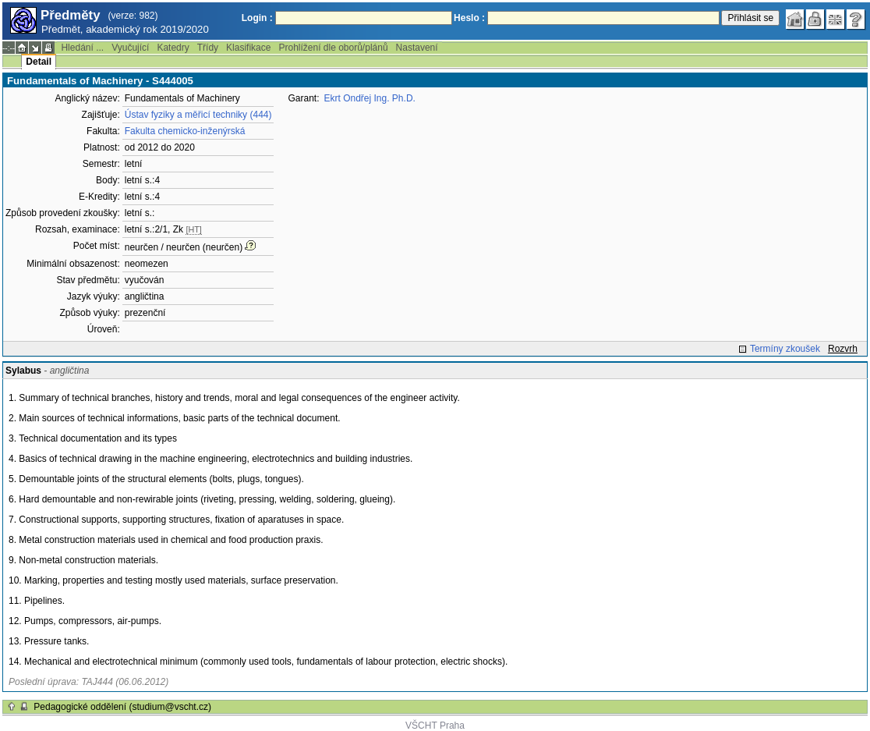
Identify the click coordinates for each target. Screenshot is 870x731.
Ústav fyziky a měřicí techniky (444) (198, 114)
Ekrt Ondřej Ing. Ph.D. (370, 98)
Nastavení (417, 47)
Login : (257, 17)
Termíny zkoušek (785, 348)
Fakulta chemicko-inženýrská (185, 131)
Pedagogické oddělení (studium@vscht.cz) (122, 706)
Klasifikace (248, 47)
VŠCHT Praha (435, 725)
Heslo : (469, 17)
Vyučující (130, 47)
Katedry (173, 47)
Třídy (207, 47)
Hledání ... (82, 47)
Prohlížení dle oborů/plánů (332, 47)
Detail (38, 61)
